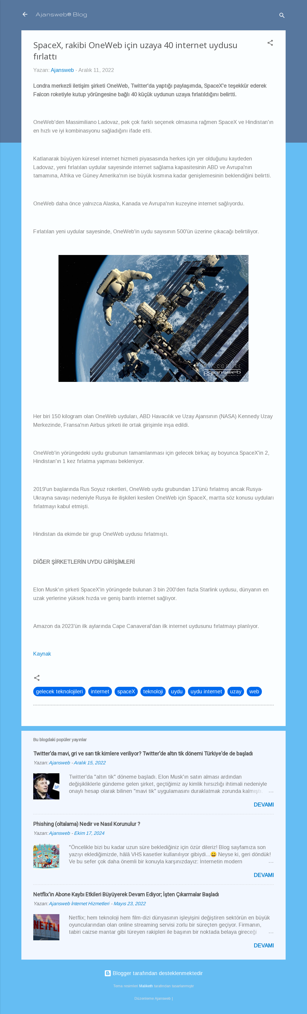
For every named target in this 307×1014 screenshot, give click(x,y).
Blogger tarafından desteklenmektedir (153, 973)
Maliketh (146, 986)
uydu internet (206, 692)
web (254, 692)
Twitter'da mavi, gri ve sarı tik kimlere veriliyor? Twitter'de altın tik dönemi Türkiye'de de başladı (143, 753)
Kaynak (42, 654)
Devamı (264, 805)
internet (100, 692)
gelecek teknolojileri (59, 692)
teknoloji (153, 692)
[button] (270, 43)
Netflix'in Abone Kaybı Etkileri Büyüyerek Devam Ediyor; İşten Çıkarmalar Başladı (126, 894)
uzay (235, 692)
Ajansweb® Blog (61, 14)
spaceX (126, 692)
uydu (177, 692)
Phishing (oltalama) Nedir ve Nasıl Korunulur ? (86, 824)
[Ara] (282, 16)
